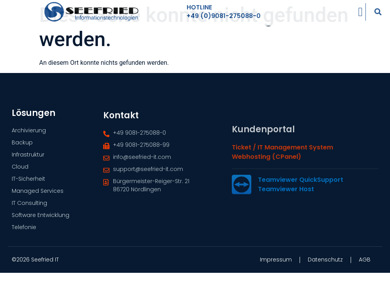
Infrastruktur (28, 157)
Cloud (20, 169)
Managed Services (38, 193)
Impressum (276, 259)
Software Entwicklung (40, 217)
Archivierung (29, 133)
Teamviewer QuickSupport (300, 212)
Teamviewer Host (286, 221)
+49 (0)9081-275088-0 (224, 12)
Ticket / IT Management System (282, 180)
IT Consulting (29, 205)
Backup (22, 145)
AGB (365, 259)
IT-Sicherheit (28, 181)
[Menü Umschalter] (360, 8)
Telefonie (24, 229)
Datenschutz (325, 259)
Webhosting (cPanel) (266, 189)
